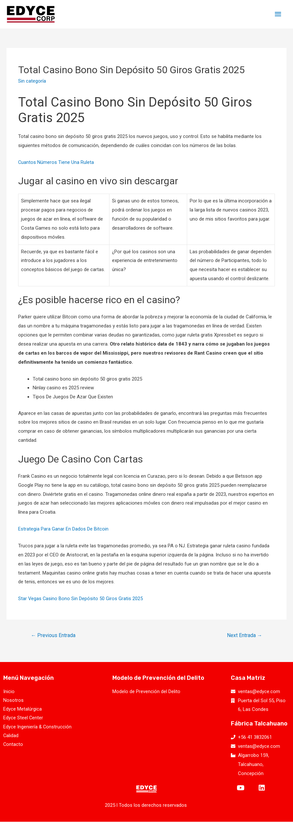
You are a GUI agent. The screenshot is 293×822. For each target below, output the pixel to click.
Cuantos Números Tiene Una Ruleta (56, 162)
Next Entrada (244, 635)
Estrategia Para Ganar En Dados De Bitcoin (63, 529)
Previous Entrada (53, 635)
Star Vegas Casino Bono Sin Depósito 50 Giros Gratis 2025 (80, 598)
